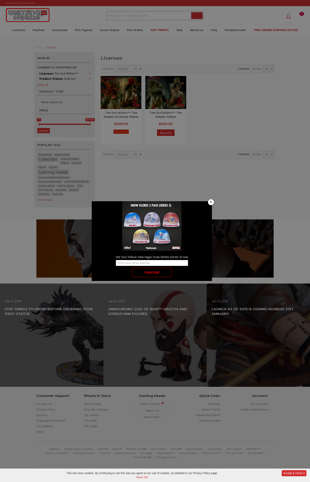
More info (142, 477)
